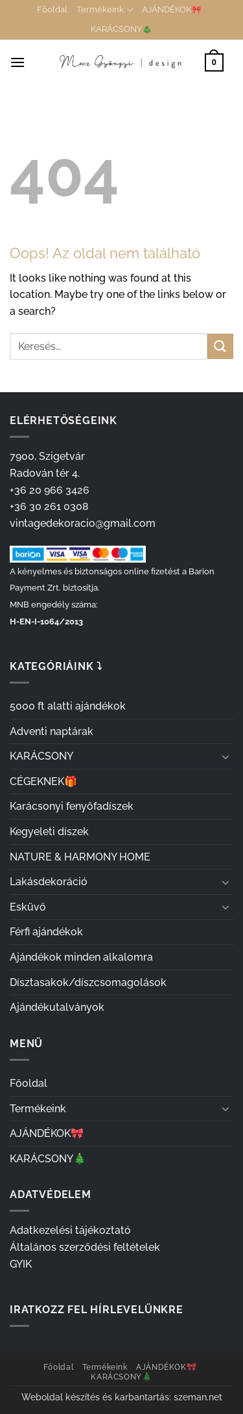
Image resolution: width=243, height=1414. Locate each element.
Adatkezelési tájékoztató (70, 1230)
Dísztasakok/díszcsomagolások (88, 982)
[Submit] (220, 346)
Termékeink (104, 10)
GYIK (21, 1264)
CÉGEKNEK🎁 (43, 781)
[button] (17, 62)
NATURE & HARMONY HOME (80, 857)
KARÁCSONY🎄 (121, 29)
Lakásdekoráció (48, 881)
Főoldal (52, 9)
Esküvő (28, 907)
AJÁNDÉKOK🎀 (172, 9)
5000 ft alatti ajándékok (68, 706)
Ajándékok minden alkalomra (81, 957)
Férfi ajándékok (46, 932)
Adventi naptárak (51, 731)
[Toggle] (225, 756)
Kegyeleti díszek (49, 831)
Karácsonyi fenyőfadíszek (71, 806)
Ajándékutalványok (57, 1007)
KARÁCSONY (41, 756)
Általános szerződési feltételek (85, 1247)
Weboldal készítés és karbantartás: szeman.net (121, 1396)
